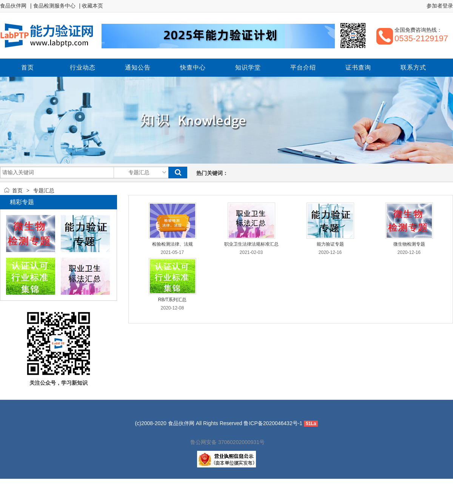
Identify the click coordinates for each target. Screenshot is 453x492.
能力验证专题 (330, 244)
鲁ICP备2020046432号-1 (272, 423)
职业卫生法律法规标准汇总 (251, 244)
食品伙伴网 (13, 6)
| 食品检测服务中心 (53, 6)
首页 (17, 190)
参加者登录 (440, 6)
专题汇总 (43, 190)
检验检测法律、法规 (172, 244)
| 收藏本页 (91, 6)
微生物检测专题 (409, 244)
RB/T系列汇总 (172, 299)
